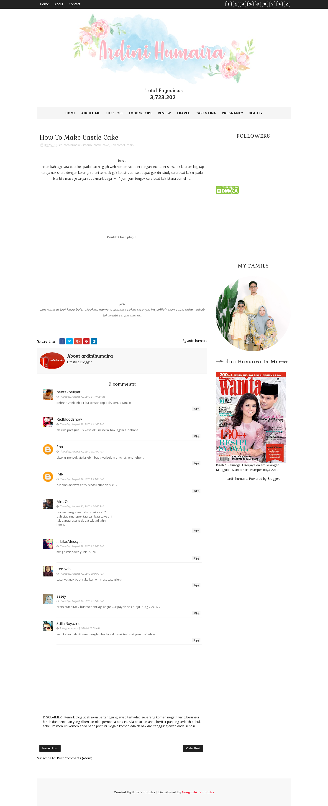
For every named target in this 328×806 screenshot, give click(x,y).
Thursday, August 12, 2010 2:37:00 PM (81, 601)
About (58, 4)
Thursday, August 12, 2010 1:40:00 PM (81, 573)
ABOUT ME (90, 113)
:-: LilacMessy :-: (69, 541)
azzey (61, 596)
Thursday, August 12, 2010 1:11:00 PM (81, 424)
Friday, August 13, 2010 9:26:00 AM (79, 628)
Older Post (193, 748)
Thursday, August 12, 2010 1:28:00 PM (81, 506)
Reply (196, 408)
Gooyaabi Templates (198, 792)
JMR (59, 474)
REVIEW (164, 113)
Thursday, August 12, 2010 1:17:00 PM (81, 451)
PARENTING (206, 113)
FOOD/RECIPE (140, 113)
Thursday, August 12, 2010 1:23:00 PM (81, 479)
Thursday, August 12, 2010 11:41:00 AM (82, 396)
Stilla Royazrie (68, 623)
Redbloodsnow (69, 419)
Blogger (273, 478)
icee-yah (63, 568)
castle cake (101, 145)
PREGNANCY (232, 113)
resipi (130, 145)
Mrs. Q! (62, 501)
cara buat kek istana (78, 145)
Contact (74, 4)
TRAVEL (183, 113)
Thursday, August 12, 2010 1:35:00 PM (81, 546)
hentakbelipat (68, 391)
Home (44, 4)
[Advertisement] (253, 227)
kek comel (118, 145)
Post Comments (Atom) (74, 758)
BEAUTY (256, 113)
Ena (59, 446)
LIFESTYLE (114, 113)
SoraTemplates (143, 792)
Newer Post (50, 748)
